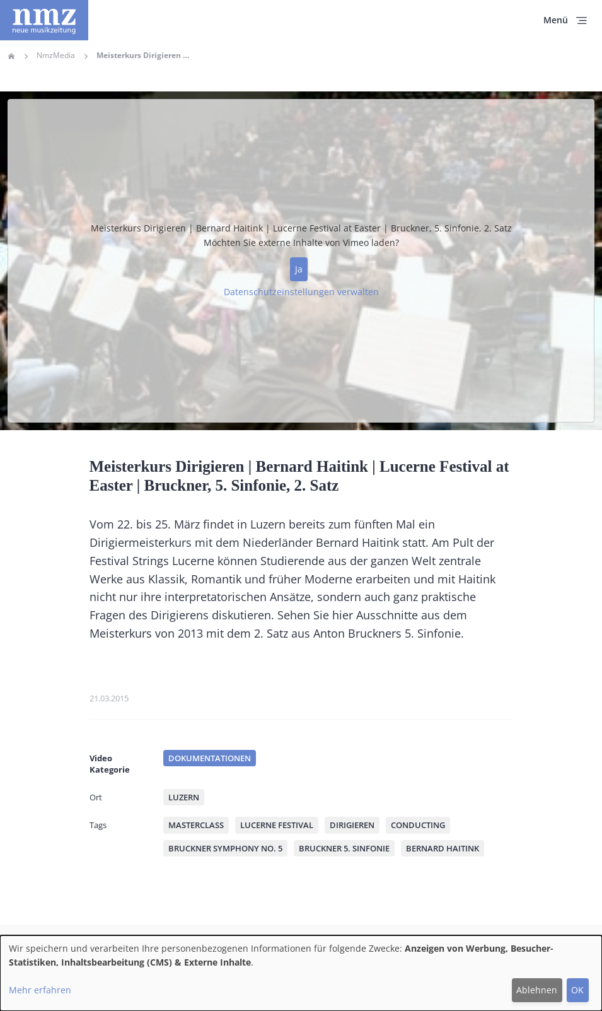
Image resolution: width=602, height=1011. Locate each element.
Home (11, 56)
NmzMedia (56, 55)
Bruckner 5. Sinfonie (344, 848)
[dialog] (301, 973)
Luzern (183, 797)
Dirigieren (352, 825)
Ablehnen (536, 990)
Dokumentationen (209, 758)
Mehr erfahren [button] (40, 990)
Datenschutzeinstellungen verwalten (301, 292)
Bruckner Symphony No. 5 (225, 848)
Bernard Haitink (442, 848)
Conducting (418, 825)
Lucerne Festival (276, 825)
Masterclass (196, 825)
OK (577, 990)
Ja (299, 269)
